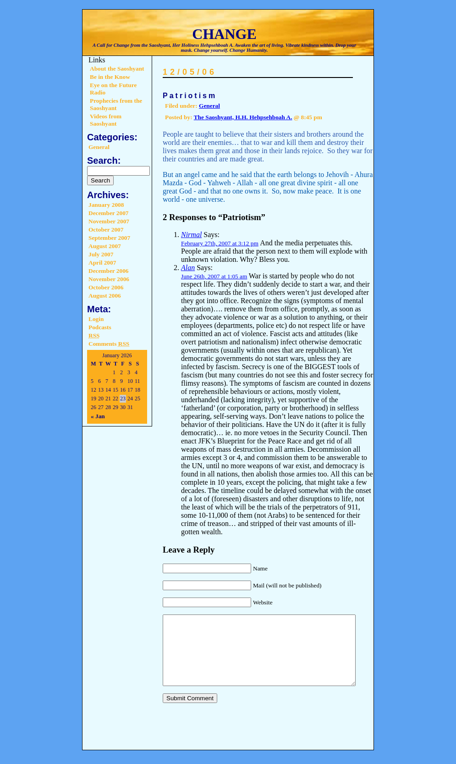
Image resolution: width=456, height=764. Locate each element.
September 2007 (109, 237)
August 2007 (104, 246)
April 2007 (102, 262)
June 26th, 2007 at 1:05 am (214, 276)
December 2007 (108, 213)
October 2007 (105, 229)
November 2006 (108, 279)
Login (96, 319)
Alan (188, 267)
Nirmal (191, 234)
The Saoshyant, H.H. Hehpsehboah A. (243, 117)
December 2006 (108, 270)
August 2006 (104, 295)
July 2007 (100, 254)
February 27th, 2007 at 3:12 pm (219, 243)
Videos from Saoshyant (105, 120)
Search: (104, 160)
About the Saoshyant (117, 68)
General (99, 147)
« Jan (98, 416)
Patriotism (190, 96)
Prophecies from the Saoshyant (116, 104)
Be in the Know (110, 76)
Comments (108, 343)
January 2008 (106, 204)
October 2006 (105, 287)
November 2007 (108, 221)
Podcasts (99, 327)
